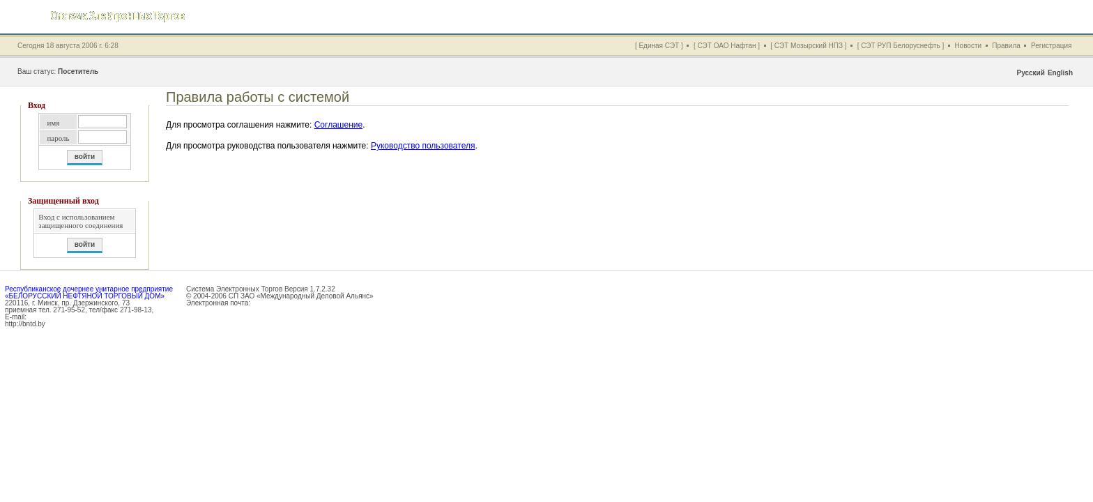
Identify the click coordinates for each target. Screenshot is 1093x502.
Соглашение (338, 125)
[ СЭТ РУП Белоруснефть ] (901, 46)
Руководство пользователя (423, 146)
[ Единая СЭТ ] (659, 46)
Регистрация (1051, 46)
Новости (967, 46)
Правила (1006, 46)
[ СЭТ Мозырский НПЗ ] (808, 46)
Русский (1030, 73)
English (1060, 73)
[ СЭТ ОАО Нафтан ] (727, 46)
